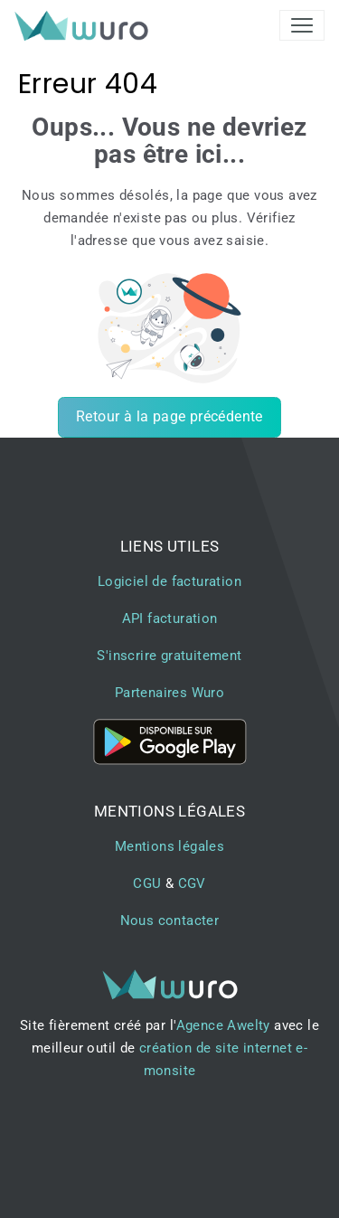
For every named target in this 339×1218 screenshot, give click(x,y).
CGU (147, 883)
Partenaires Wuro (169, 693)
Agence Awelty (223, 1025)
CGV (192, 883)
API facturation (170, 618)
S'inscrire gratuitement (169, 655)
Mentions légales (169, 846)
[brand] (84, 25)
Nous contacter (170, 920)
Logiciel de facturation (169, 581)
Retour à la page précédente (169, 416)
